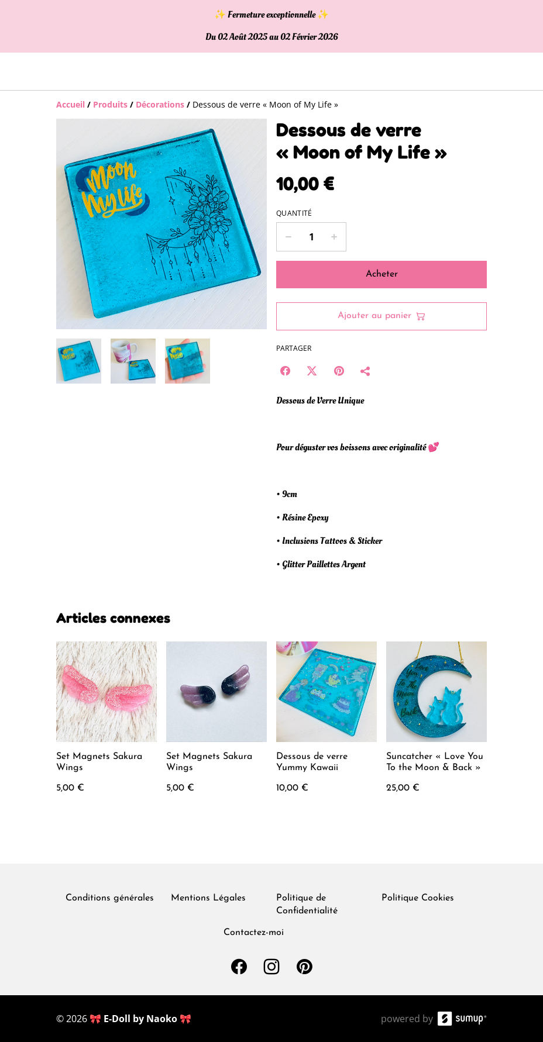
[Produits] (110, 104)
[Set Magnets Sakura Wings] (106, 729)
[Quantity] (311, 236)
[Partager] (365, 370)
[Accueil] (70, 104)
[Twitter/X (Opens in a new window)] (312, 370)
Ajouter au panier (381, 316)
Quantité (294, 213)
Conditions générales (110, 898)
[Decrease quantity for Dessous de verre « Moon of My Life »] (288, 236)
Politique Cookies (418, 898)
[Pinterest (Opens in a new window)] (339, 370)
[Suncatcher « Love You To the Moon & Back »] (436, 729)
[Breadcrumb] (271, 105)
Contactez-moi (254, 932)
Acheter (382, 274)
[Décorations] (160, 104)
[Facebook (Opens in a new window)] (285, 370)
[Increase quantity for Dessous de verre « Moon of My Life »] (334, 236)
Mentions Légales (208, 898)
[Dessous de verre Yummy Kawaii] (326, 729)
